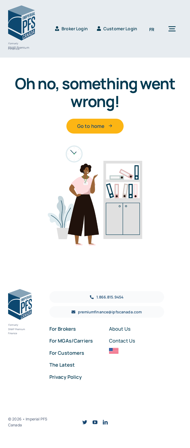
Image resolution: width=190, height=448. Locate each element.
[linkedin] (105, 422)
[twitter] (84, 422)
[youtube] (95, 422)
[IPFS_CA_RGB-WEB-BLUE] (21, 8)
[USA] (113, 350)
